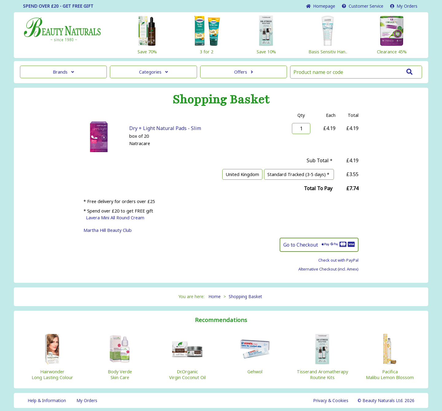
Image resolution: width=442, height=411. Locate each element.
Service (362, 6)
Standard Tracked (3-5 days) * (299, 174)
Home (320, 6)
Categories (153, 72)
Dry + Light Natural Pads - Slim (165, 128)
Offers (243, 72)
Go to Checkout (319, 244)
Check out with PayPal (338, 260)
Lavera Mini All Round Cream (115, 218)
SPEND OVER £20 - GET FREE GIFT (58, 6)
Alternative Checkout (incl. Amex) (328, 269)
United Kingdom (242, 174)
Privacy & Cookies (330, 400)
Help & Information (47, 400)
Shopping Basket (245, 296)
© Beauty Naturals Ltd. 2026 (386, 400)
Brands (63, 72)
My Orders (403, 6)
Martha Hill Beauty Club (107, 230)
